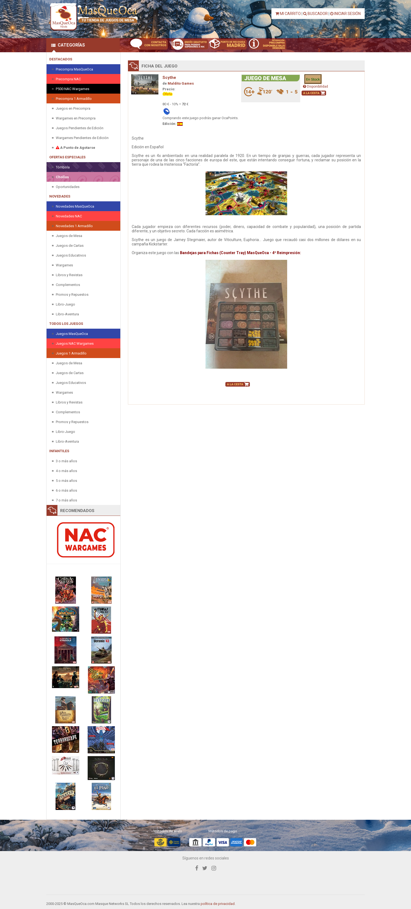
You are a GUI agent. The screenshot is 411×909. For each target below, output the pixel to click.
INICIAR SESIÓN (345, 13)
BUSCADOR (315, 13)
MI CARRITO (288, 13)
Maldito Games (181, 83)
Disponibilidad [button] (315, 86)
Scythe (169, 77)
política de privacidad (218, 904)
